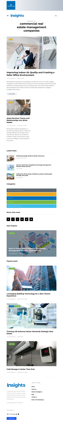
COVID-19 (31, 201)
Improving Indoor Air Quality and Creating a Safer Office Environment (30, 73)
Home (33, 386)
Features (31, 205)
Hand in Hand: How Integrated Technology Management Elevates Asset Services (27, 252)
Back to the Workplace (31, 193)
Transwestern (12, 78)
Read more (12, 93)
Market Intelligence (31, 209)
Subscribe (11, 418)
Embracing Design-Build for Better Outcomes (30, 162)
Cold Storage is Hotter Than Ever (21, 375)
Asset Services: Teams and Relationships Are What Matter (18, 126)
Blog (10, 39)
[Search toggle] (55, 15)
